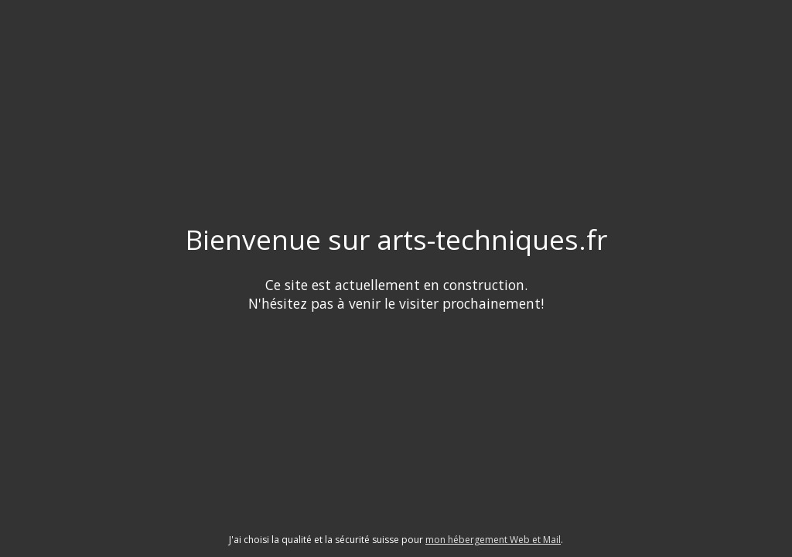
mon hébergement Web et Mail (493, 539)
